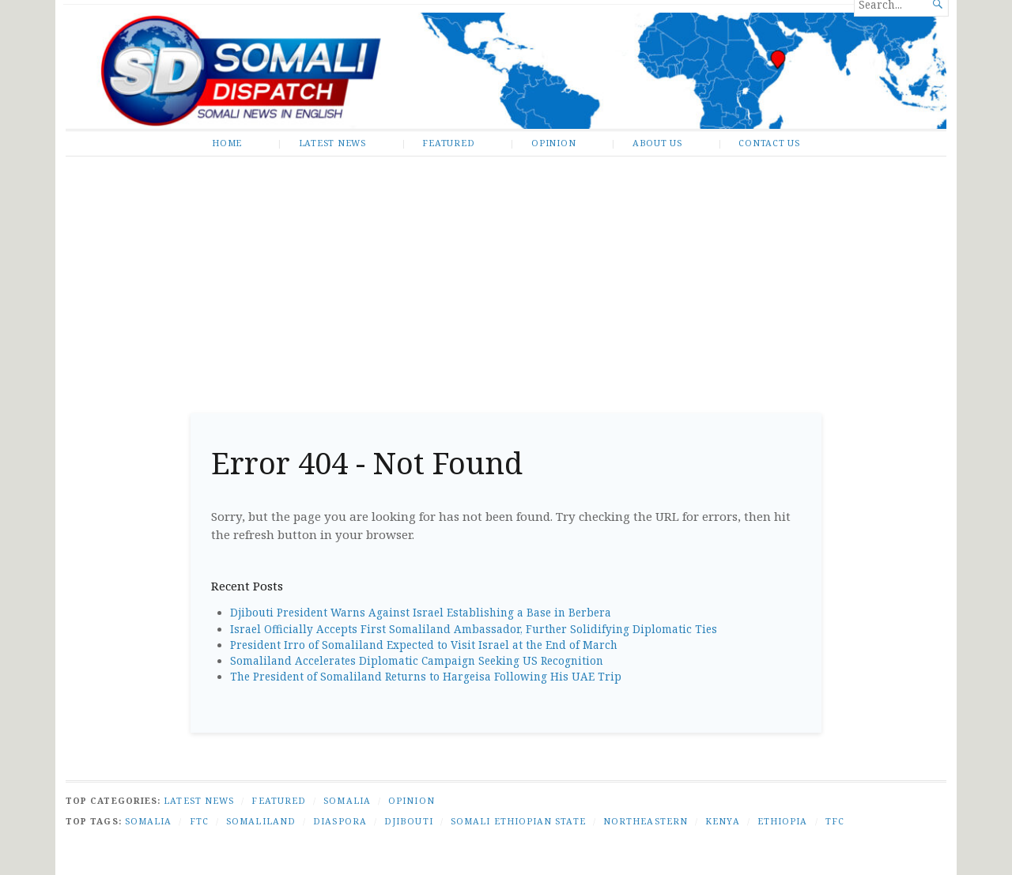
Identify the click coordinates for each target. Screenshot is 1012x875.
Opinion (553, 143)
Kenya (722, 821)
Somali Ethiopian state (518, 821)
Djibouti (408, 821)
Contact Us (769, 143)
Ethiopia (782, 821)
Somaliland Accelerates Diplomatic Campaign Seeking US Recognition (416, 661)
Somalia (347, 800)
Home (227, 143)
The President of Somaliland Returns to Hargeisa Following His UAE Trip (425, 676)
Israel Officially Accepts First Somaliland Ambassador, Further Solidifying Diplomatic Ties (473, 629)
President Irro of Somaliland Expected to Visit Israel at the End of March (423, 645)
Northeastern (645, 821)
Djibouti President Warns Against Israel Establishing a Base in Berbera (420, 612)
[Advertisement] (506, 279)
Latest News (332, 143)
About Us (657, 143)
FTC (199, 821)
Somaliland (261, 821)
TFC (834, 821)
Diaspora (340, 821)
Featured (448, 143)
